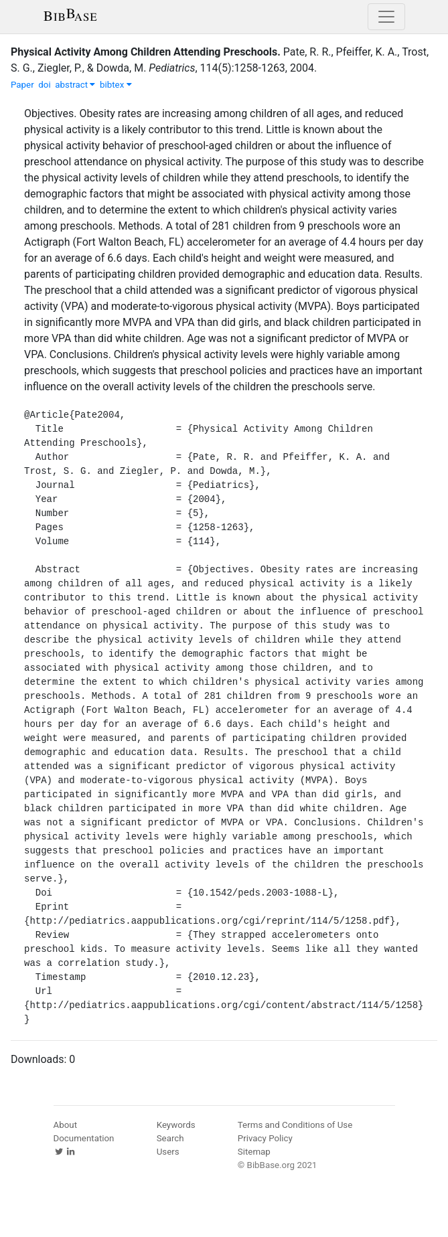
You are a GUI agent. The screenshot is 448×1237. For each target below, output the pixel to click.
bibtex (116, 85)
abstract (75, 85)
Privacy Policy (265, 1138)
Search (170, 1138)
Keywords (176, 1125)
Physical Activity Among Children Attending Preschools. (146, 52)
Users (168, 1152)
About (66, 1125)
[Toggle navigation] (386, 16)
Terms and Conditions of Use (295, 1125)
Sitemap (254, 1152)
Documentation (84, 1138)
